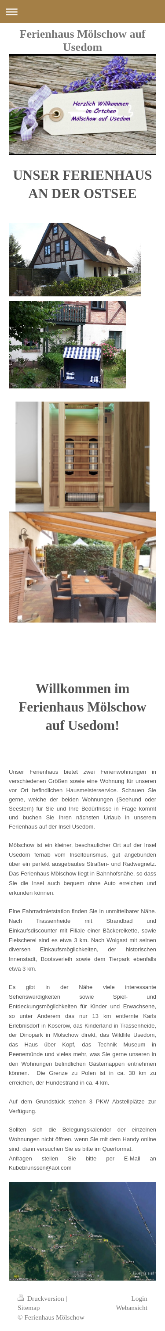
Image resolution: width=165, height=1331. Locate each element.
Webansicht (131, 1307)
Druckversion (42, 1298)
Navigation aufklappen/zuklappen (82, 11)
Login (139, 1298)
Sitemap (29, 1307)
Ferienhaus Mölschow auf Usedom (83, 40)
